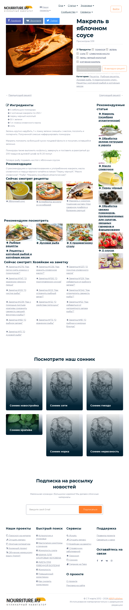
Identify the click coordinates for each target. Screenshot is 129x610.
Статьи (72, 5)
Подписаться (90, 509)
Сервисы (85, 12)
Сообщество (68, 12)
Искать (71, 535)
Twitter (52, 20)
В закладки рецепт (114, 68)
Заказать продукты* (88, 68)
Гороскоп (72, 556)
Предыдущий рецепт (20, 95)
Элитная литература (18, 544)
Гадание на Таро (76, 564)
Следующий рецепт (110, 95)
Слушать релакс (16, 540)
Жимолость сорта (47, 550)
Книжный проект (16, 548)
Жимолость (44, 569)
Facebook (14, 20)
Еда (61, 5)
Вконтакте (33, 20)
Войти (116, 9)
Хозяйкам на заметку (78, 544)
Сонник (72, 560)
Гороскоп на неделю (18, 535)
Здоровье (86, 5)
